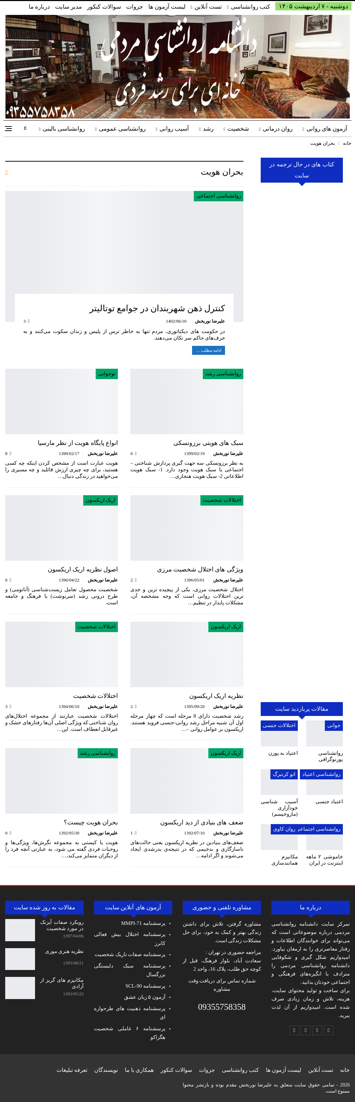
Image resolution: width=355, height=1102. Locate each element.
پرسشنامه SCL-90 (145, 986)
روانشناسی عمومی (122, 128)
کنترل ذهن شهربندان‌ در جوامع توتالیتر (157, 308)
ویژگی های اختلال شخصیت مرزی (200, 569)
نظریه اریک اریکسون (216, 695)
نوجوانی (106, 373)
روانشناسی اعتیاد (321, 774)
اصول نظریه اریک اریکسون (83, 569)
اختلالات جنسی (279, 725)
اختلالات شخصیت (222, 500)
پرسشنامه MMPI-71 (143, 923)
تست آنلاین (208, 6)
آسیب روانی (174, 128)
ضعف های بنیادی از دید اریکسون (201, 822)
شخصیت (238, 128)
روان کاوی (284, 829)
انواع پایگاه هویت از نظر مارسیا (78, 442)
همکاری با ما (139, 1070)
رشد (208, 128)
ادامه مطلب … (208, 350)
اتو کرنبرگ (284, 774)
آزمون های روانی (327, 128)
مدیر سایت (68, 6)
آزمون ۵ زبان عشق (144, 997)
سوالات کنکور (104, 6)
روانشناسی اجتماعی (218, 196)
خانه (345, 1070)
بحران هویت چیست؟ (91, 822)
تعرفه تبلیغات (72, 1070)
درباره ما (39, 6)
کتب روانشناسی (250, 6)
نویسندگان (106, 1070)
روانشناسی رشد (223, 373)
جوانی (333, 725)
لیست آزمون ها (167, 6)
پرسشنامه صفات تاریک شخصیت (130, 954)
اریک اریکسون (101, 500)
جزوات (134, 6)
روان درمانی (278, 128)
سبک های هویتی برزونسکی (208, 442)
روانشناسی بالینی (64, 128)
